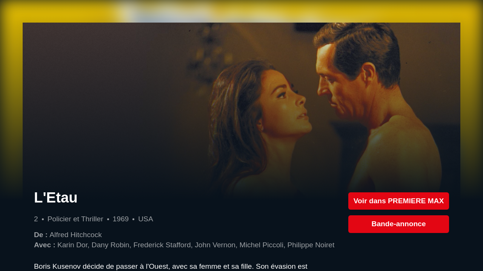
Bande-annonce (399, 224)
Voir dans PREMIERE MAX (399, 201)
